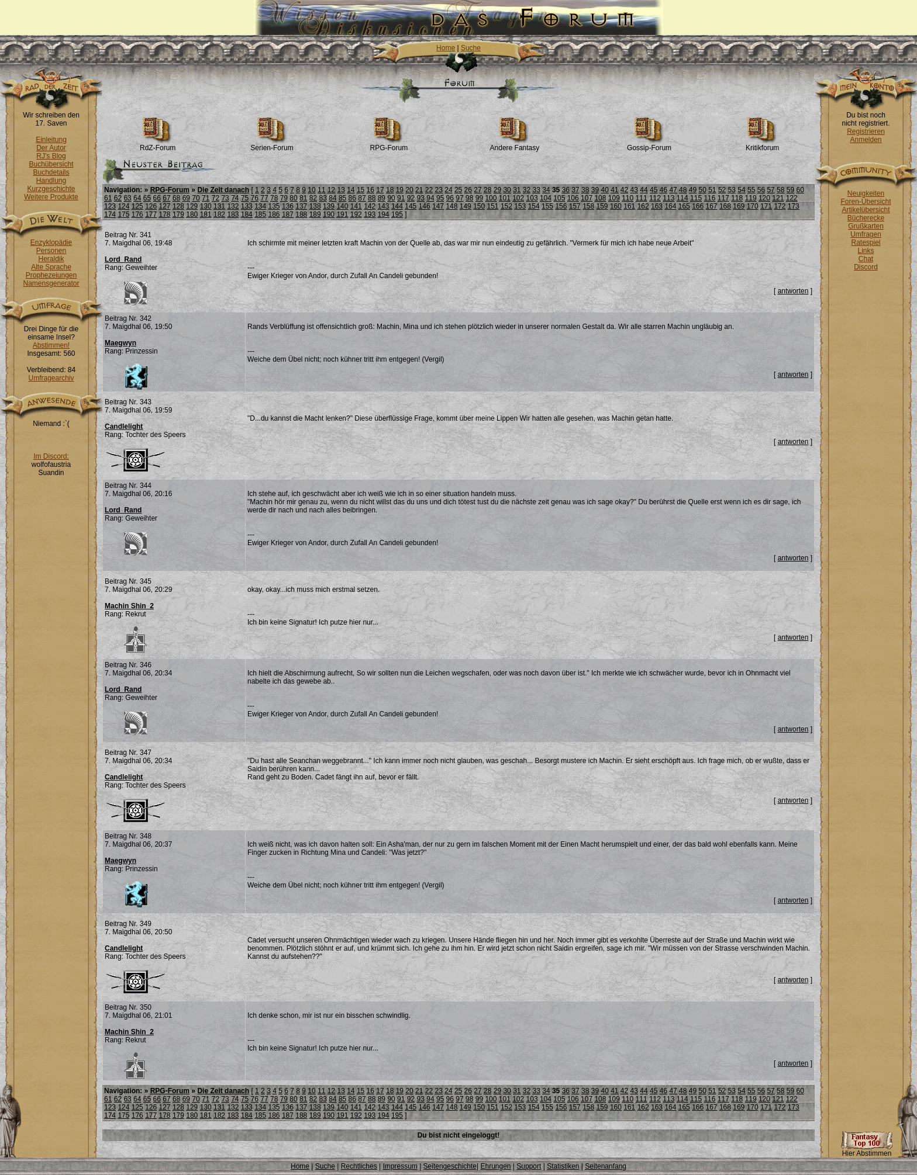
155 (547, 206)
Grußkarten (866, 226)
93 (421, 198)
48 (683, 190)
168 (725, 206)
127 (165, 206)
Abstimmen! (51, 345)
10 (311, 190)
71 (205, 198)
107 (586, 198)
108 (600, 198)
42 (624, 190)
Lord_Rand (123, 259)
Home (445, 48)
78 (274, 198)
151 (493, 206)
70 (195, 198)
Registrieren (866, 131)
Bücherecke (865, 218)
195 (397, 214)
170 (753, 206)
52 (722, 190)
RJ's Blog (51, 156)
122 (792, 198)
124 (123, 206)
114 (682, 198)
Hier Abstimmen (866, 1150)
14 (350, 190)
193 (369, 214)
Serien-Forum (271, 144)
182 (219, 214)
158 (588, 206)
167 (712, 206)
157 (575, 206)
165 (684, 206)
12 (331, 190)
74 (235, 198)
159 (602, 206)
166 (698, 206)
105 (559, 198)
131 (219, 206)
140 (342, 206)
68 (176, 198)
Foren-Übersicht (865, 201)
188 (301, 214)
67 (166, 198)
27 (477, 190)
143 (383, 206)
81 (303, 198)
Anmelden (865, 140)
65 (147, 198)
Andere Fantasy (515, 144)
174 (110, 214)
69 (186, 198)
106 (573, 198)
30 (507, 190)
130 (206, 206)
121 (778, 198)
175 (123, 214)
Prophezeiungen (51, 275)
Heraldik (51, 259)
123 (110, 206)
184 (247, 214)
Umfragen (865, 234)
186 (274, 214)
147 (438, 206)
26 (468, 190)
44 (643, 190)
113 (668, 198)
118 (737, 198)
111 (641, 198)
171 (766, 206)
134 (260, 206)
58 (780, 190)
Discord (866, 267)
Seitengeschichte (450, 1166)
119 (751, 198)
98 (469, 198)
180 (192, 214)
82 (313, 198)
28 (487, 190)
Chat (866, 259)
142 (369, 206)
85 (342, 198)
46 (663, 190)
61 (108, 198)
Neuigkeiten (865, 193)
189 (315, 214)
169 (738, 206)
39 (595, 190)
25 (458, 190)
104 (545, 198)
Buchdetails (51, 172)
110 (627, 198)
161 (629, 206)
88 (371, 198)
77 (264, 198)
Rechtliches (359, 1166)
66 (157, 198)
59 (790, 190)
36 (566, 190)
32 (526, 190)
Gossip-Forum (649, 144)
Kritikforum (762, 144)
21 (419, 190)
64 (137, 198)
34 (546, 190)
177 (151, 214)
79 (284, 198)
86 (352, 198)
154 (534, 206)
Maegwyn (120, 343)
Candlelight (124, 426)
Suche (471, 48)
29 (497, 190)
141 (356, 206)
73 (225, 198)
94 (430, 198)
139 (329, 206)
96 (450, 198)
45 (653, 190)
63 (127, 198)
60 (800, 190)
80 (293, 198)
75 (245, 198)
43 (634, 190)
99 (479, 198)
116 (709, 198)
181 (206, 214)
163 (657, 206)
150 (479, 206)
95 (440, 198)
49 (693, 190)
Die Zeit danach (223, 190)
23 (439, 190)
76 (254, 198)
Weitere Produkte (51, 197)
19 (400, 190)
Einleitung (51, 140)
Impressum (399, 1166)
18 (390, 190)
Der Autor (51, 148)
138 (315, 206)
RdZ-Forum (157, 144)
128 (178, 206)
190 (329, 214)
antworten (793, 291)
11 (321, 190)
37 (575, 190)
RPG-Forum (389, 144)
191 (342, 214)
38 (585, 190)
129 (192, 206)
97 (459, 198)
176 (137, 214)
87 (362, 198)
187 (288, 214)
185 (260, 214)
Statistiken (563, 1166)
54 (741, 190)
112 (655, 198)
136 (288, 206)
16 (370, 190)
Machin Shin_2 (129, 606)
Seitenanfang (605, 1166)
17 (380, 190)
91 (401, 198)
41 (614, 190)
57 (770, 190)
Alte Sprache (51, 267)
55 (751, 190)
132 (233, 206)
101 (505, 198)
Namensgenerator (51, 283)
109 (614, 198)
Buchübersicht (51, 164)
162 (643, 206)
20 (409, 190)
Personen (51, 251)
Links (865, 251)
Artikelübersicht (866, 210)
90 (391, 198)
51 (712, 190)
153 (520, 206)
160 (616, 206)
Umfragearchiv (51, 378)
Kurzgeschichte (51, 189)
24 (448, 190)
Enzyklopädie (51, 242)
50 (702, 190)
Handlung (51, 180)
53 (732, 190)
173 (793, 206)
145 (410, 206)
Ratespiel (865, 242)
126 (151, 206)
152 (506, 206)
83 (322, 198)
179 (178, 214)
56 (761, 190)
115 (696, 198)
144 (397, 206)
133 (247, 206)
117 (723, 198)
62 (118, 198)
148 (451, 206)
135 (274, 206)
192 (356, 214)
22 (429, 190)
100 (491, 198)
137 (301, 206)
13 (340, 190)
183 (233, 214)
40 (604, 190)
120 (764, 198)
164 (670, 206)
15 (360, 190)
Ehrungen (495, 1166)
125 (137, 206)
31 (516, 190)
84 (332, 198)
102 (518, 198)
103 (532, 198)
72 (215, 198)
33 (536, 190)
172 (779, 206)
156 (561, 206)
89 (381, 198)
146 (424, 206)
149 (465, 206)
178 (165, 214)
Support (528, 1166)
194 (383, 214)
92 (411, 198)
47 (673, 190)
